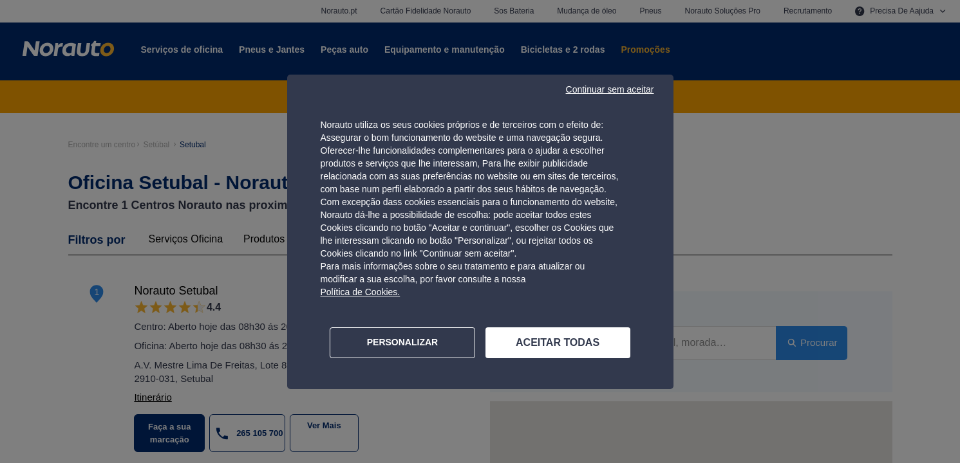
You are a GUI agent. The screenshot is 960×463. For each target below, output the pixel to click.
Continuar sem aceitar (610, 89)
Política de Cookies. (360, 292)
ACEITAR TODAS (557, 342)
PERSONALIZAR (402, 342)
